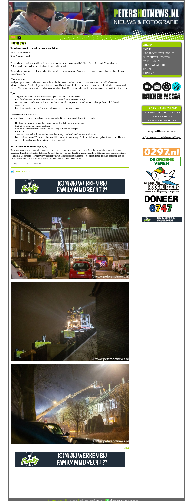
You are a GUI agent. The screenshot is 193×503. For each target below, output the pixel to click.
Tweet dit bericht (22, 171)
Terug (126, 447)
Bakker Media (162, 116)
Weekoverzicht (154, 61)
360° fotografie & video (162, 120)
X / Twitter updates (156, 57)
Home (147, 49)
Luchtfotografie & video (162, 112)
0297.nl (147, 68)
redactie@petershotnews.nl (92, 500)
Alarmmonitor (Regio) (158, 53)
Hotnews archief (155, 65)
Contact (149, 72)
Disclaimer (73, 500)
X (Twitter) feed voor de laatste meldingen (161, 137)
